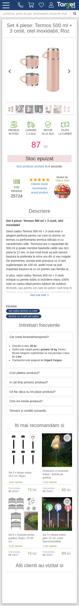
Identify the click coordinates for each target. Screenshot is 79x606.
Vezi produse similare (30, 166)
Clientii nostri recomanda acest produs (39, 188)
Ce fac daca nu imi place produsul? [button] (32, 391)
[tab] (39, 337)
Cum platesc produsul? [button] (24, 373)
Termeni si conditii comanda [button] (27, 410)
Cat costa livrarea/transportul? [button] (29, 337)
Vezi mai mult (39, 295)
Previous (11, 71)
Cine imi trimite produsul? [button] (26, 401)
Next (67, 71)
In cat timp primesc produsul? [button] (28, 382)
